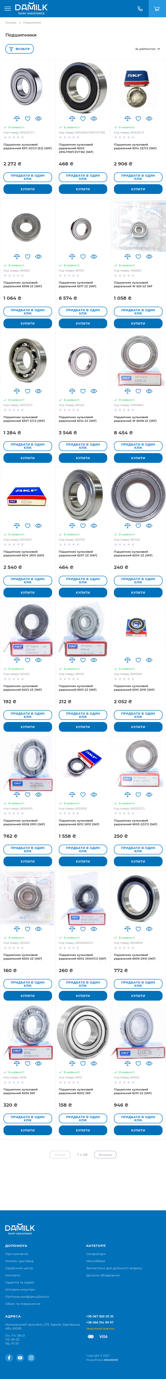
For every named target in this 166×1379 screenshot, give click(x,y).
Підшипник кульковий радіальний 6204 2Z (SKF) (133, 553)
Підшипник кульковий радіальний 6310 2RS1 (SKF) (134, 687)
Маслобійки (95, 1261)
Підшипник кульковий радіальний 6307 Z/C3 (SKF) (24, 418)
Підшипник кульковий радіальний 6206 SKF (20, 1091)
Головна (10, 22)
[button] (17, 118)
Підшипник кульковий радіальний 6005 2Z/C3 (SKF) (135, 822)
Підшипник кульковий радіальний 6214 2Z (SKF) (78, 418)
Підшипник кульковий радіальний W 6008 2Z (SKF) (135, 418)
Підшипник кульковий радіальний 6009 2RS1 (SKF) (135, 956)
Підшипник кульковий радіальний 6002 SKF (76, 1091)
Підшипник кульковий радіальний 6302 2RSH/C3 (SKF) (82, 956)
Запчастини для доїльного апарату (114, 1268)
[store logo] (31, 8)
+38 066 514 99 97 (100, 1322)
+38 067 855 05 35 (99, 1316)
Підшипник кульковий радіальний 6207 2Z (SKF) (78, 553)
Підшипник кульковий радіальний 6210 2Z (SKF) (133, 1091)
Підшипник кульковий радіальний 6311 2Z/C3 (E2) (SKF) (27, 146)
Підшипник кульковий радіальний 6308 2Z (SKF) (22, 284)
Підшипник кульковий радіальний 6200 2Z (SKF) (22, 956)
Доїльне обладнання (103, 1275)
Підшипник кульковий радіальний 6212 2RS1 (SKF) (79, 822)
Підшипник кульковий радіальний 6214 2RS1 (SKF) (23, 553)
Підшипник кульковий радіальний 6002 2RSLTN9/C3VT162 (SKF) (76, 148)
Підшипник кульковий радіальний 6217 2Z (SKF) (77, 284)
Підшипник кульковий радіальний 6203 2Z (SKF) (22, 687)
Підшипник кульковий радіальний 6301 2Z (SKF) (78, 687)
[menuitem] (16, 1254)
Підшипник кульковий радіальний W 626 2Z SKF (133, 284)
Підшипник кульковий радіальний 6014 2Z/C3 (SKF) (135, 146)
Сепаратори (96, 1254)
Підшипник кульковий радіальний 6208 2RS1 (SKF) (24, 822)
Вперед (105, 1155)
